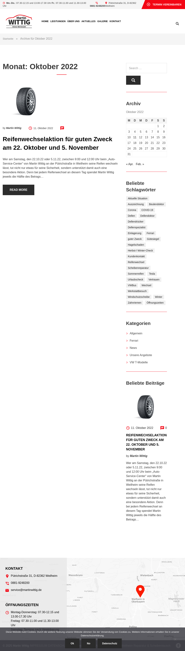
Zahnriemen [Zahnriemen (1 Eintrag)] (134, 302)
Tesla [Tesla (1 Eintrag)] (152, 273)
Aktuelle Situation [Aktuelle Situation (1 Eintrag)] (137, 198)
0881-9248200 (97, 6)
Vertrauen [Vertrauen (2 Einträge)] (154, 279)
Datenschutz (109, 643)
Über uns (73, 21)
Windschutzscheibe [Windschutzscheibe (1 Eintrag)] (139, 296)
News (133, 347)
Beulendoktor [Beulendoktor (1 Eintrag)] (156, 204)
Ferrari (134, 340)
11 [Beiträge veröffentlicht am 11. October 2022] (134, 137)
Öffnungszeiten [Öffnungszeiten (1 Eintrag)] (155, 302)
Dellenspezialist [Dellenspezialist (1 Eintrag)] (136, 227)
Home (45, 21)
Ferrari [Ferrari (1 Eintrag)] (150, 233)
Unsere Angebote (141, 355)
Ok (72, 643)
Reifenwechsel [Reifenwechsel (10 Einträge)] (136, 262)
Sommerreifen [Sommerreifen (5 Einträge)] (136, 273)
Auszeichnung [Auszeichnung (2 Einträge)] (136, 204)
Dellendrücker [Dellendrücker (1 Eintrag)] (135, 221)
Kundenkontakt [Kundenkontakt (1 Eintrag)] (136, 256)
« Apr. (130, 164)
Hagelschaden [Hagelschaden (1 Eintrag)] (136, 244)
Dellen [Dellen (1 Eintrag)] (131, 215)
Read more (18, 189)
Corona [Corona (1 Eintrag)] (132, 210)
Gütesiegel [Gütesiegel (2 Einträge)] (153, 239)
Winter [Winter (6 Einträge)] (158, 296)
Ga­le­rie (102, 21)
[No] (175, 639)
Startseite (8, 38)
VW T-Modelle (139, 362)
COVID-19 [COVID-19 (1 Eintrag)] (147, 210)
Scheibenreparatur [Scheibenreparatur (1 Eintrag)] (138, 267)
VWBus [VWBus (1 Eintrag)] (132, 285)
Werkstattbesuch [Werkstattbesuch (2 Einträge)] (137, 291)
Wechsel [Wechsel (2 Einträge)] (146, 285)
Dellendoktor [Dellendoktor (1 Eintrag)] (147, 215)
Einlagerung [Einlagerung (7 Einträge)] (134, 233)
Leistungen (58, 21)
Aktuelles (88, 21)
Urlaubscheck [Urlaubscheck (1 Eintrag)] (135, 279)
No (88, 643)
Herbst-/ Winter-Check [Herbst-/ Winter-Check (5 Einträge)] (140, 250)
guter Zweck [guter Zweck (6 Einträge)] (135, 239)
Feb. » (140, 164)
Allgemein (136, 333)
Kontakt (115, 21)
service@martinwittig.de (26, 589)
